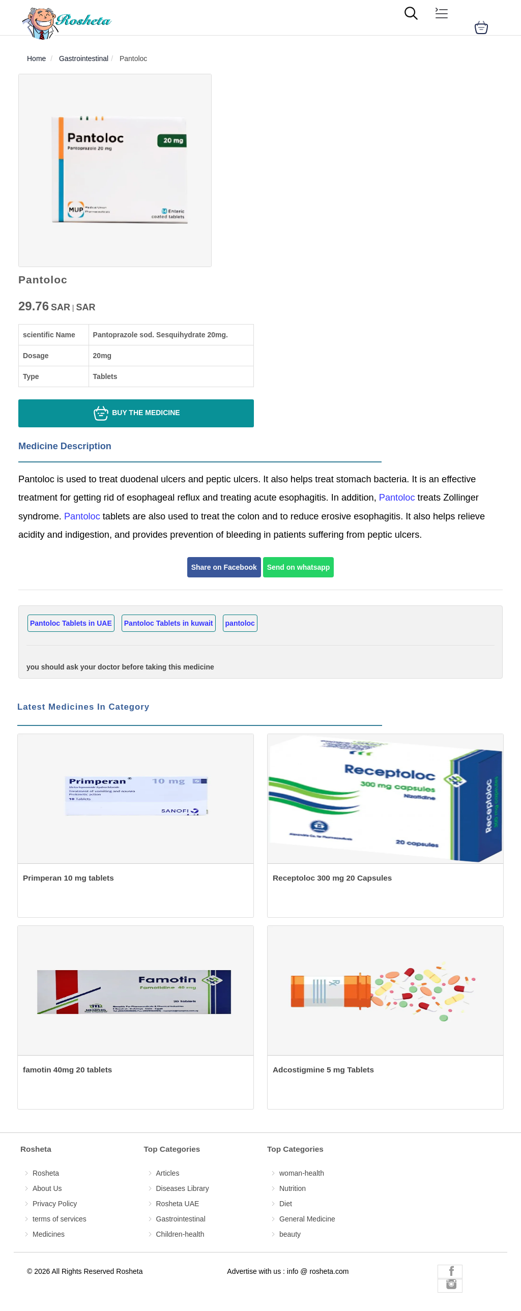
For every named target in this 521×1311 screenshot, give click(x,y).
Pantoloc (396, 497)
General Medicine (307, 1219)
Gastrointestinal (181, 1219)
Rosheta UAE (177, 1204)
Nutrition (292, 1188)
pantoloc (240, 623)
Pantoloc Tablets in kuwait (168, 623)
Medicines (49, 1234)
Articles (168, 1173)
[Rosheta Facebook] (450, 1272)
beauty (290, 1234)
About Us (47, 1188)
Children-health (180, 1234)
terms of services (59, 1219)
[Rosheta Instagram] (450, 1285)
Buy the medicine (136, 413)
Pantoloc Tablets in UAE (71, 623)
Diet (285, 1204)
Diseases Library (182, 1188)
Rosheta (46, 1173)
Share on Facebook (224, 567)
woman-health (301, 1173)
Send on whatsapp (298, 567)
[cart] (481, 27)
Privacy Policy (55, 1204)
